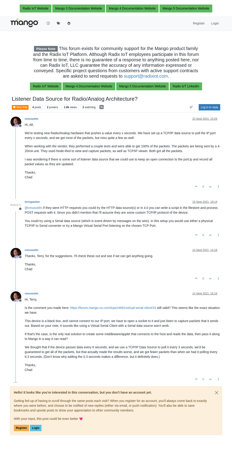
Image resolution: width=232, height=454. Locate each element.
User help (20, 107)
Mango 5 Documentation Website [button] (185, 8)
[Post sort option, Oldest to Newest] (191, 107)
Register (21, 428)
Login (35, 428)
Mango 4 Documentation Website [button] (132, 8)
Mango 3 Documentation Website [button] (78, 8)
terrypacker (32, 201)
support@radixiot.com (146, 76)
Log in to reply (209, 107)
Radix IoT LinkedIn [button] (186, 86)
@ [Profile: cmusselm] (33, 208)
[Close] (216, 393)
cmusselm (31, 118)
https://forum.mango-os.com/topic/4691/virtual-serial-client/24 (113, 308)
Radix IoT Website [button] (35, 8)
